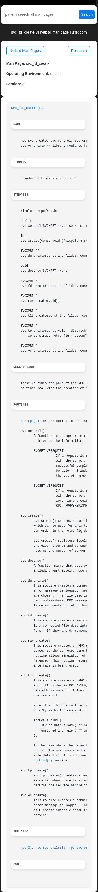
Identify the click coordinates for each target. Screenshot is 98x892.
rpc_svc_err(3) (82, 848)
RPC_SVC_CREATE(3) (27, 108)
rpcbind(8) (43, 760)
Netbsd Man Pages (25, 51)
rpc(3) (33, 421)
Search (87, 14)
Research (79, 51)
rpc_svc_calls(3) (50, 848)
